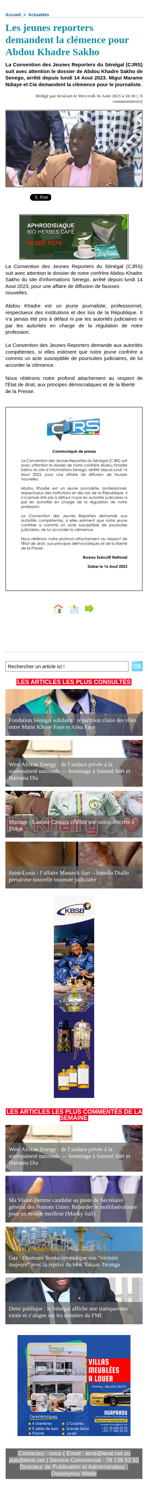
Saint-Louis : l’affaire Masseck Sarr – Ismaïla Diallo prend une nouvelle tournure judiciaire (69, 876)
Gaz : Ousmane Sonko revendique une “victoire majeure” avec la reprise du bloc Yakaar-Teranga (64, 1261)
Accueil (13, 14)
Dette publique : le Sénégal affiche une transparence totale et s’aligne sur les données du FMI (68, 1312)
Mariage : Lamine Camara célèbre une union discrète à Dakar (71, 825)
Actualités (38, 14)
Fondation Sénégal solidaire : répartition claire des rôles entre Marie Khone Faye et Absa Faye (73, 723)
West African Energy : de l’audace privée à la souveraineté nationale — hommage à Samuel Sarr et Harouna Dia (69, 771)
